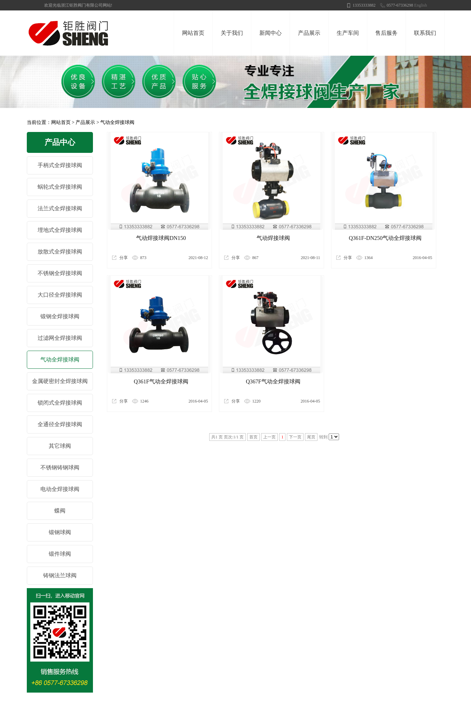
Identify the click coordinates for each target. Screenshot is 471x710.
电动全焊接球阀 (59, 489)
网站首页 (193, 33)
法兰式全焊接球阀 (60, 208)
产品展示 (309, 33)
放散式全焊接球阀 (60, 252)
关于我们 (232, 33)
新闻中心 (270, 33)
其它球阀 (60, 446)
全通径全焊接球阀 (60, 424)
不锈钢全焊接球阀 (60, 273)
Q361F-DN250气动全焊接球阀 (385, 238)
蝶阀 (59, 511)
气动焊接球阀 (273, 238)
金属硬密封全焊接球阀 (60, 381)
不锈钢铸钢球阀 (59, 467)
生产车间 (348, 33)
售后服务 (386, 33)
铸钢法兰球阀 (60, 575)
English (420, 5)
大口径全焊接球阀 (60, 295)
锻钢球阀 (60, 532)
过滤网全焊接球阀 (60, 338)
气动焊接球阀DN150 (161, 238)
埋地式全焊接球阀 (60, 230)
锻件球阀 (60, 554)
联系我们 (425, 33)
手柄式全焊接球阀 (60, 165)
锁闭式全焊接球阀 (60, 403)
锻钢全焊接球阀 (59, 316)
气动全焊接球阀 (117, 122)
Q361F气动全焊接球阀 (161, 381)
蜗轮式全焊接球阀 (60, 187)
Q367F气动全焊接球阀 (273, 381)
